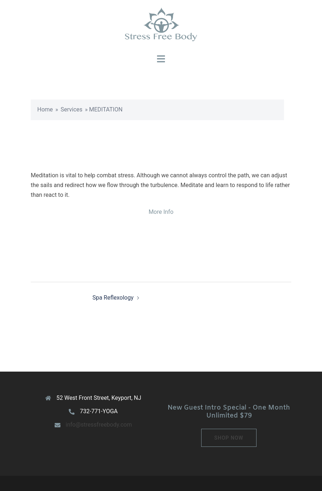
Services (71, 109)
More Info (161, 211)
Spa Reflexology (113, 297)
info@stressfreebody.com (99, 424)
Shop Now (228, 438)
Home (45, 109)
